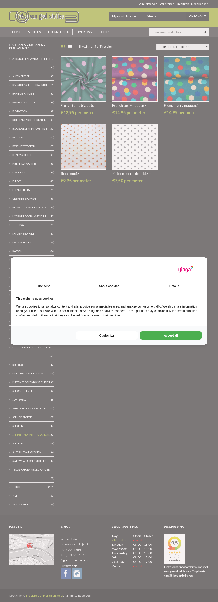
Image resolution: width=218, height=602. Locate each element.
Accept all (171, 335)
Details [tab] (174, 286)
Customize (107, 335)
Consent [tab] (44, 286)
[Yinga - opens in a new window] (186, 269)
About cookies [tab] (109, 286)
